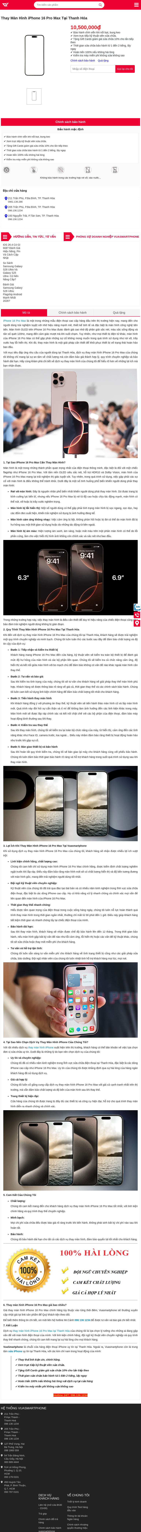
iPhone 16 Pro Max (14, 320)
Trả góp (42, 1513)
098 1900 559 (11, 1450)
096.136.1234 (15, 210)
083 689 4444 (11, 1462)
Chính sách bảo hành (83, 60)
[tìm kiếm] (100, 5)
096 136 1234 (82, 1320)
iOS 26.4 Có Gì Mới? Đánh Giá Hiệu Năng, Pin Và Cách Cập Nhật (11, 251)
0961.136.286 (15, 201)
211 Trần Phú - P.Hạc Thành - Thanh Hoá (12, 1417)
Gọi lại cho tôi (125, 68)
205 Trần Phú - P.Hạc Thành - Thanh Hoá (12, 1432)
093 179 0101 (11, 1477)
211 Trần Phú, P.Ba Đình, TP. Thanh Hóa (31, 198)
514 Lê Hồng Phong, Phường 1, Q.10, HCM (15, 1470)
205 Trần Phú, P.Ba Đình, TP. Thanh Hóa (31, 207)
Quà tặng (103, 60)
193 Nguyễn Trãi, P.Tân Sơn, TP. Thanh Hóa (33, 215)
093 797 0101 (11, 1492)
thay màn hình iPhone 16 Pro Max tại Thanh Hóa (41, 1330)
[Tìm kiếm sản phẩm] (69, 5)
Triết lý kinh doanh (77, 1501)
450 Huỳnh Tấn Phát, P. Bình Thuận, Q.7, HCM (15, 1485)
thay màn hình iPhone (40, 1047)
